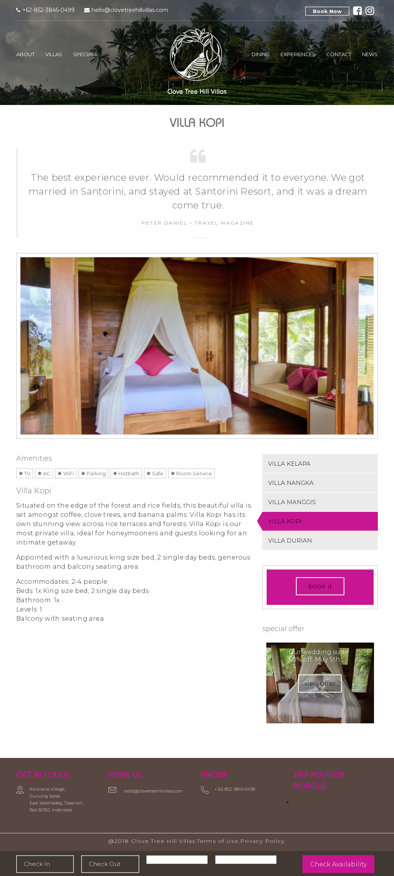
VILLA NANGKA (291, 482)
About (25, 54)
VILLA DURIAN (290, 540)
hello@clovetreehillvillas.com (130, 10)
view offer (320, 683)
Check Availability (338, 864)
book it (320, 586)
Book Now (327, 11)
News (370, 54)
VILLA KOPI (285, 521)
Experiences (298, 54)
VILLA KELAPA (289, 463)
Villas (53, 54)
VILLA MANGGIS (292, 502)
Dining (261, 54)
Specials (85, 54)
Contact (338, 54)
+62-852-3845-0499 (48, 10)
